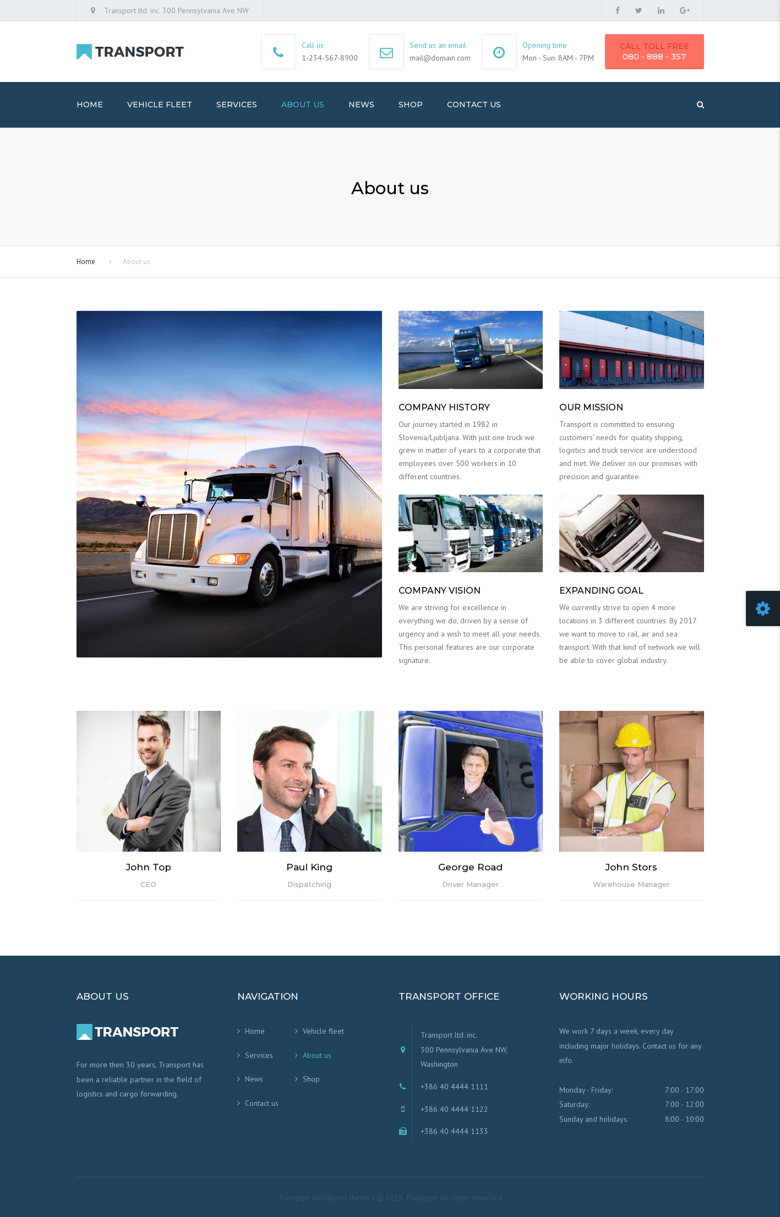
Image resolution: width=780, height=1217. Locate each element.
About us (302, 104)
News (361, 104)
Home (90, 104)
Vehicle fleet (159, 104)
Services (236, 104)
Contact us (474, 104)
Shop (411, 104)
